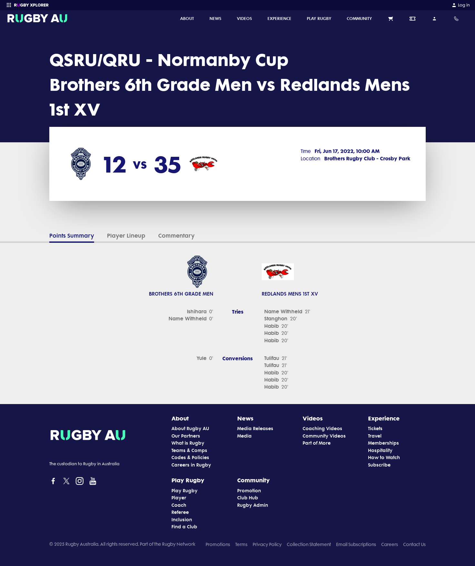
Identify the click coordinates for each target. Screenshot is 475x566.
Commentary (176, 235)
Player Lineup (126, 235)
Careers (389, 544)
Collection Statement (309, 544)
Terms (241, 544)
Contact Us (414, 544)
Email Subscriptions (356, 544)
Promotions (218, 544)
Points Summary (71, 235)
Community (253, 480)
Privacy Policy (267, 544)
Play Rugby (187, 480)
